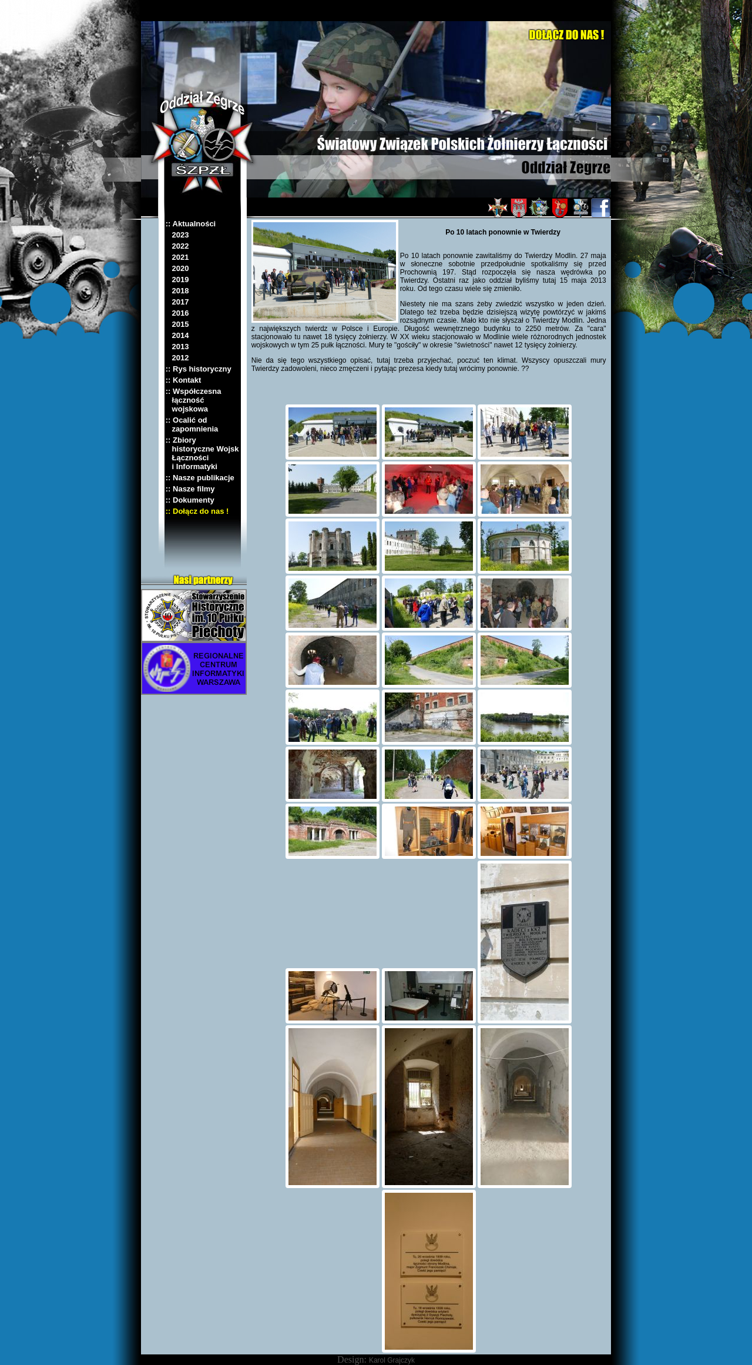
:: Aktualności (191, 223)
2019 (177, 279)
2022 (177, 246)
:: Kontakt (184, 380)
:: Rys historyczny (198, 368)
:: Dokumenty (190, 500)
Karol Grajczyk (392, 1360)
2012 (177, 357)
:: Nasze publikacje (200, 477)
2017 (177, 301)
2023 (177, 234)
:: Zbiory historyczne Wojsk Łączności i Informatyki (202, 453)
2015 (177, 324)
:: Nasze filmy (190, 488)
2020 (177, 268)
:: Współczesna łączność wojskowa (193, 400)
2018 (177, 290)
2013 (177, 346)
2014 (177, 335)
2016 (177, 313)
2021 (177, 257)
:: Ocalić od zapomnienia (192, 424)
